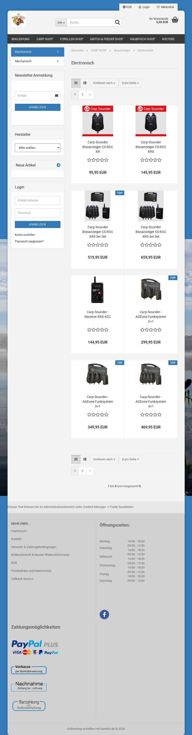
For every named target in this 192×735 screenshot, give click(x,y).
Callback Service (22, 579)
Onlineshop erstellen (80, 729)
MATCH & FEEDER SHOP (106, 39)
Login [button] (144, 7)
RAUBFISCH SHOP (142, 39)
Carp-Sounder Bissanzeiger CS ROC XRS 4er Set (151, 231)
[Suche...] (61, 22)
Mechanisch (23, 61)
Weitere (168, 39)
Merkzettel (165, 7)
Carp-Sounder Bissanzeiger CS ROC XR (97, 147)
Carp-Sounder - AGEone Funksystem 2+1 (151, 316)
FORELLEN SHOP (71, 39)
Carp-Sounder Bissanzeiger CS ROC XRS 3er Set (97, 231)
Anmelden (37, 107)
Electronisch (23, 52)
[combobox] (104, 83)
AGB (14, 563)
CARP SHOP (45, 39)
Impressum (18, 531)
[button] (127, 7)
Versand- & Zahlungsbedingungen (33, 547)
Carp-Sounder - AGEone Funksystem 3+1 (97, 401)
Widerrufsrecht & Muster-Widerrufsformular (40, 554)
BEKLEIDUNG (21, 39)
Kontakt (16, 539)
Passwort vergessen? (29, 241)
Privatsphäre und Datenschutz (31, 571)
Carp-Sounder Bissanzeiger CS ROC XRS (151, 147)
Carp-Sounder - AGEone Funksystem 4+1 (151, 401)
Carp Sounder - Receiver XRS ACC (98, 314)
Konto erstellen (25, 235)
